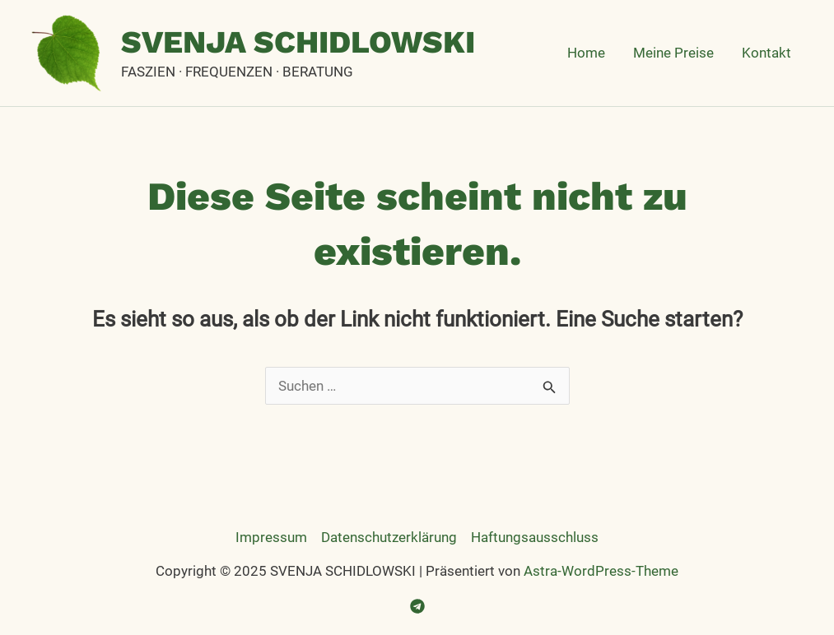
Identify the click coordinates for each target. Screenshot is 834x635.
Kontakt (766, 52)
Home (586, 52)
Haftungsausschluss (535, 537)
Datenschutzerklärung (389, 537)
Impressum (271, 537)
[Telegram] (417, 606)
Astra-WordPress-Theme (601, 571)
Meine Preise (673, 52)
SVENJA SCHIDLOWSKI (298, 42)
